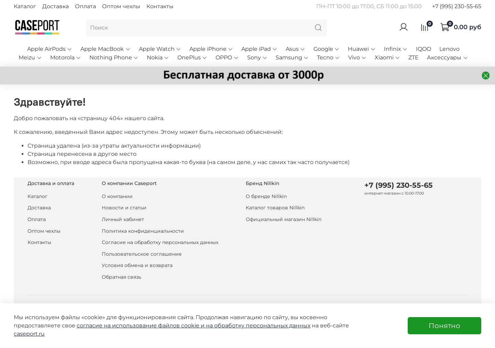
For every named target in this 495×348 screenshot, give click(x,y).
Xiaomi (387, 57)
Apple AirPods (49, 49)
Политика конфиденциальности (143, 231)
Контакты (160, 6)
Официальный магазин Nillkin (283, 219)
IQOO (423, 49)
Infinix (396, 49)
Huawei (361, 49)
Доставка (55, 6)
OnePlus (192, 57)
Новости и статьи (124, 208)
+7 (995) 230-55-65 (456, 6)
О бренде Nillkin (266, 196)
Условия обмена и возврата (137, 265)
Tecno (328, 57)
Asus (295, 49)
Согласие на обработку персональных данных (160, 242)
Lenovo (449, 49)
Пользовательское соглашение (142, 254)
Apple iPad (259, 49)
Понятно (444, 326)
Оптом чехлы (121, 6)
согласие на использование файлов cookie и (141, 325)
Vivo (357, 57)
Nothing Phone (114, 57)
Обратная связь (121, 277)
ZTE (413, 57)
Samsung (292, 57)
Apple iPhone (211, 49)
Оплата (85, 6)
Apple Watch (160, 49)
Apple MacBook (105, 49)
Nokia (158, 57)
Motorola (65, 57)
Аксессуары (447, 57)
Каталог (25, 6)
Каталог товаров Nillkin (275, 208)
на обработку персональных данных (258, 325)
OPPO (227, 57)
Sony (257, 57)
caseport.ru (29, 333)
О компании (117, 196)
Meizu (30, 57)
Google (327, 49)
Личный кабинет (123, 219)
